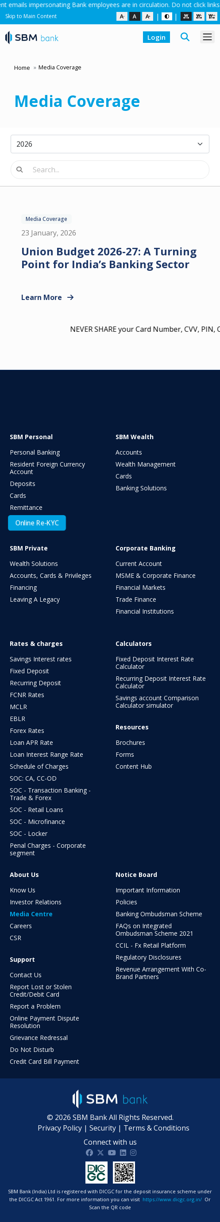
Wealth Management (146, 464)
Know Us (22, 890)
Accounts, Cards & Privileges (51, 575)
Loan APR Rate (31, 742)
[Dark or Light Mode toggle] (167, 16)
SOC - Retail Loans (36, 809)
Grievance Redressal (39, 1037)
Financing (23, 587)
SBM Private (29, 548)
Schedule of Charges (39, 766)
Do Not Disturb (32, 1049)
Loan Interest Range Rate (46, 754)
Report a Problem (35, 1006)
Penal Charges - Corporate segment (48, 849)
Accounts (129, 452)
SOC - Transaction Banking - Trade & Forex (50, 794)
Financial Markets (141, 587)
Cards (18, 495)
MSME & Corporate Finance (156, 575)
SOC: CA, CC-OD (33, 778)
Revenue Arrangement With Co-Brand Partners (161, 973)
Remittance (26, 507)
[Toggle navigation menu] (207, 36)
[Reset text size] (134, 16)
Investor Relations (36, 902)
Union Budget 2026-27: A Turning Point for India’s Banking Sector (109, 257)
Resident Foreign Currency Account (47, 468)
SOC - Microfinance (37, 821)
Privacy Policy (60, 1128)
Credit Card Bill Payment (44, 1061)
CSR (15, 938)
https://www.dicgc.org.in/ (172, 1199)
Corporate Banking (146, 548)
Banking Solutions (141, 488)
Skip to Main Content (31, 16)
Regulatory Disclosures (148, 957)
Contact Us (26, 975)
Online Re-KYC (36, 523)
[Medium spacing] (199, 16)
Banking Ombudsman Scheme (159, 914)
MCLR (18, 706)
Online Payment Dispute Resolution (44, 1022)
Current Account (139, 563)
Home (22, 68)
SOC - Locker (28, 833)
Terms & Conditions (156, 1128)
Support (22, 959)
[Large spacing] (211, 16)
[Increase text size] (147, 16)
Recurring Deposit (35, 683)
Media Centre (31, 914)
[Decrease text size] (121, 16)
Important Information (148, 890)
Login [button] (156, 37)
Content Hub (134, 766)
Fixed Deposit (29, 671)
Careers (21, 926)
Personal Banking (35, 452)
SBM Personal (31, 437)
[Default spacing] (186, 16)
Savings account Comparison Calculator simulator (157, 702)
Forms (125, 754)
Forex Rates (27, 730)
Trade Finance (136, 599)
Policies (126, 902)
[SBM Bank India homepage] (31, 37)
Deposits (22, 483)
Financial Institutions (145, 611)
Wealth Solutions (34, 563)
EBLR (17, 718)
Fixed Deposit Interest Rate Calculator (155, 663)
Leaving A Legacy (35, 599)
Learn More (47, 297)
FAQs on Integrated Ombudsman (154, 929)
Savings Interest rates (41, 659)
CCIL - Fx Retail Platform (151, 945)
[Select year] (110, 144)
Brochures (130, 742)
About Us (24, 874)
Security (102, 1128)
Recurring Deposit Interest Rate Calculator (161, 682)
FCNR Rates (27, 695)
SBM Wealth (135, 437)
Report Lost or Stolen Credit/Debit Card (41, 990)
